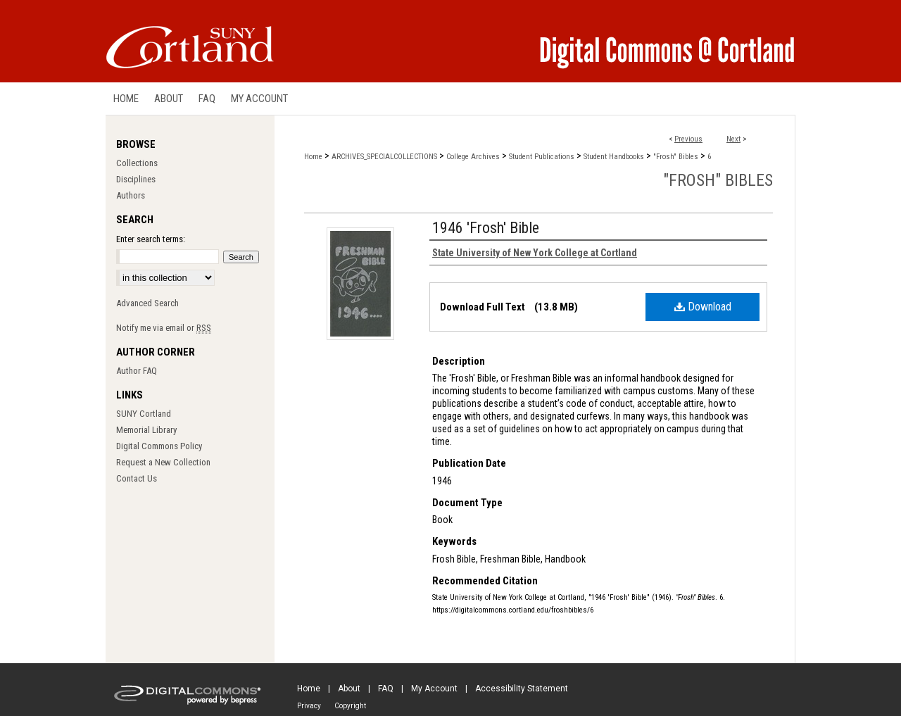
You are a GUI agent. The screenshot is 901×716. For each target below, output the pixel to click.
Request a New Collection (163, 462)
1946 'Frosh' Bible (485, 228)
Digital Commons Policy (159, 446)
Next (733, 139)
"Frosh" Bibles (675, 156)
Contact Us (136, 478)
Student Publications (541, 156)
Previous (688, 139)
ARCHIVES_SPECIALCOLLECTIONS (384, 156)
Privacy (309, 706)
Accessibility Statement (521, 688)
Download (702, 306)
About (349, 688)
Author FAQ (136, 370)
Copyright (350, 706)
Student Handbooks (614, 156)
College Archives (473, 156)
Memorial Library (146, 430)
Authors (130, 195)
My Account (434, 688)
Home (313, 156)
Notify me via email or (163, 327)
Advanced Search (147, 303)
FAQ (385, 688)
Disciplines (136, 179)
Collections (137, 163)
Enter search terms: (150, 239)
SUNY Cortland (143, 413)
